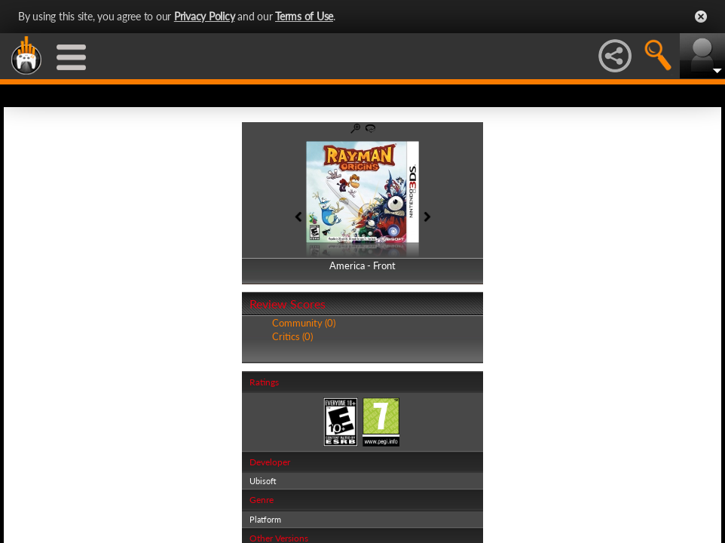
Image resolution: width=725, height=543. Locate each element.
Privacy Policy (204, 16)
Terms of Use (304, 16)
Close (701, 17)
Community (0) (303, 323)
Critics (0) (292, 336)
